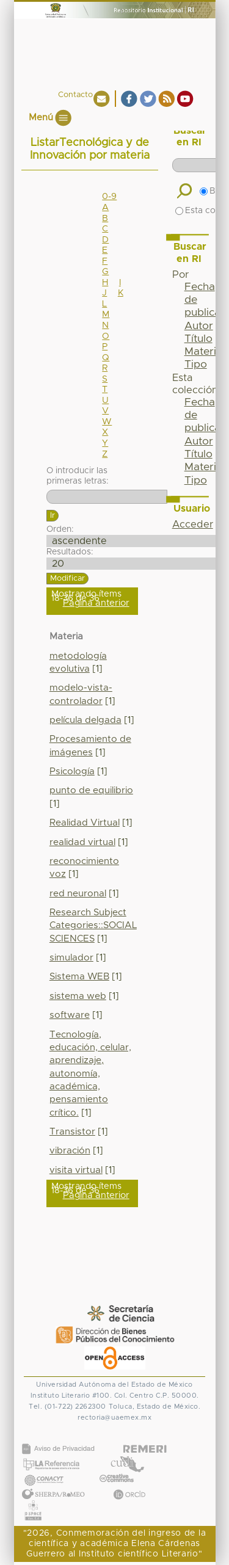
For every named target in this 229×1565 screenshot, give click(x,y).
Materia (203, 351)
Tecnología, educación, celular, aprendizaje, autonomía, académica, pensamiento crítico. (90, 1073)
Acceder (192, 524)
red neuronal (77, 893)
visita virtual (76, 1170)
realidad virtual (82, 842)
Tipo (195, 364)
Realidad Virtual (84, 822)
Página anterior (96, 603)
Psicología (72, 771)
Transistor (72, 1131)
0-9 (109, 196)
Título (198, 338)
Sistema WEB (79, 976)
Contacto (75, 95)
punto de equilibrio (91, 790)
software (69, 1015)
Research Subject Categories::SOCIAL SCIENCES (93, 925)
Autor (198, 326)
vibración (69, 1150)
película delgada (85, 720)
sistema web (77, 996)
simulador (71, 957)
